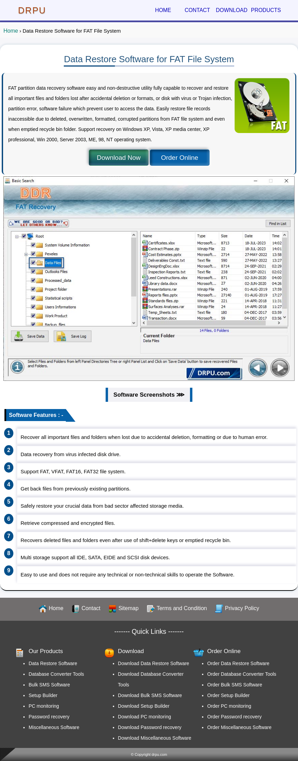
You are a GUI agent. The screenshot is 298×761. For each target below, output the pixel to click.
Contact (91, 608)
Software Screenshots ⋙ (149, 394)
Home (10, 31)
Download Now (119, 157)
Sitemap (128, 608)
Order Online (179, 157)
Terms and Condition (182, 608)
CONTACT (197, 10)
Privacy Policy (242, 608)
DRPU (32, 10)
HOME (163, 10)
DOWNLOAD (232, 10)
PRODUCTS (266, 10)
